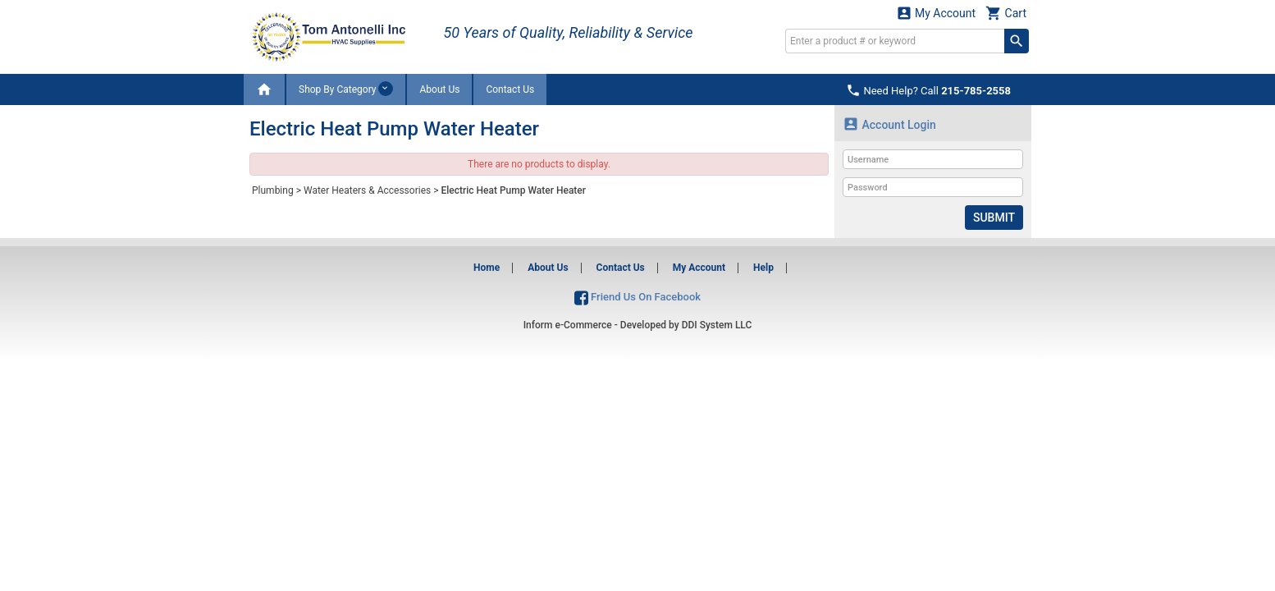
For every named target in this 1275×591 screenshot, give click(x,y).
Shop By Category (346, 88)
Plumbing (273, 190)
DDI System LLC (717, 325)
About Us (439, 89)
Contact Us (510, 89)
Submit (994, 217)
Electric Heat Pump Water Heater (513, 190)
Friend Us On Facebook (637, 297)
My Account (936, 13)
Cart (1005, 13)
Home (486, 267)
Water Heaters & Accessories (367, 190)
